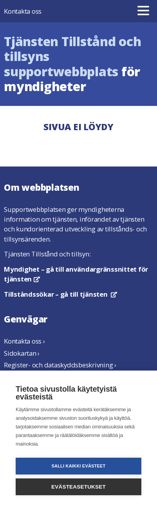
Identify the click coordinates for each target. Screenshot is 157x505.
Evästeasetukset (78, 487)
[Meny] (143, 11)
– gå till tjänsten (60, 294)
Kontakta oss (23, 11)
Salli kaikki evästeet (78, 466)
